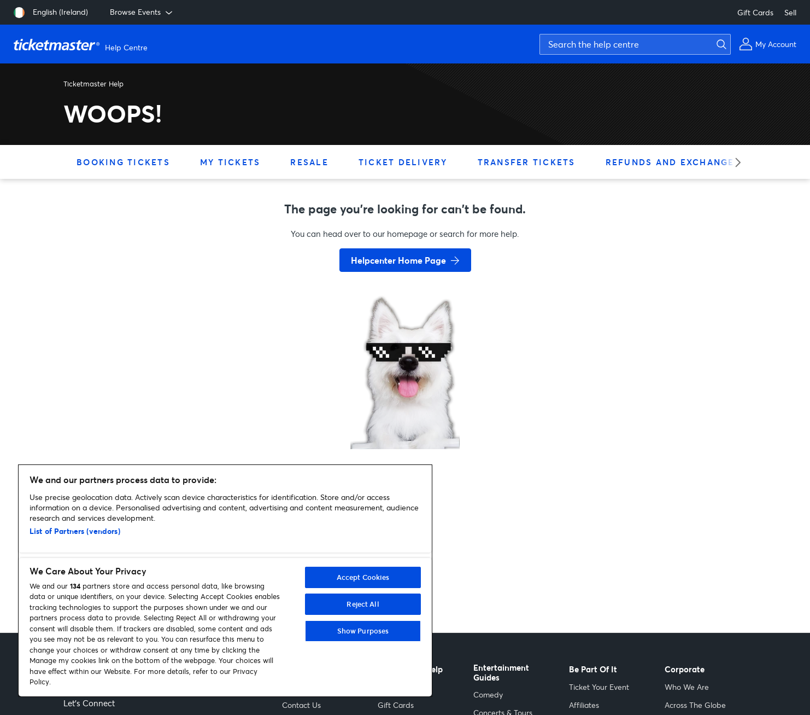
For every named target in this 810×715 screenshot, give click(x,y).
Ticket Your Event (599, 687)
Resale (309, 161)
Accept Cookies (363, 577)
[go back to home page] (405, 410)
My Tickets (230, 161)
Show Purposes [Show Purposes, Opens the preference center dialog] (363, 631)
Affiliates (584, 705)
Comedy (488, 694)
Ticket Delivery (403, 161)
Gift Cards (755, 12)
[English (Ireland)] (50, 13)
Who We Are (687, 687)
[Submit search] (720, 44)
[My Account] (767, 44)
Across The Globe (695, 705)
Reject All (363, 604)
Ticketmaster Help (93, 84)
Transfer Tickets (527, 161)
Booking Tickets (123, 161)
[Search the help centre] (635, 44)
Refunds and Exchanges (673, 161)
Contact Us (301, 705)
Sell (790, 12)
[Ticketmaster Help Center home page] (82, 44)
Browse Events (142, 12)
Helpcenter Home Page (398, 260)
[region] (225, 580)
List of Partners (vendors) (75, 531)
